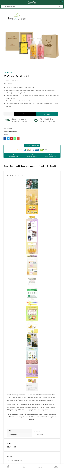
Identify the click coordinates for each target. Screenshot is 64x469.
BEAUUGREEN (8, 84)
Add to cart (25, 113)
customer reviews (15, 80)
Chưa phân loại (13, 131)
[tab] (10, 168)
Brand (41, 166)
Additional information (26, 166)
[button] (32, 145)
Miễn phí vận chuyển (18, 119)
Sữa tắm (8, 134)
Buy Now (48, 113)
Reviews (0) (51, 166)
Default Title (37, 431)
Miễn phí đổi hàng (46, 119)
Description (8, 166)
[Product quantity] (9, 114)
